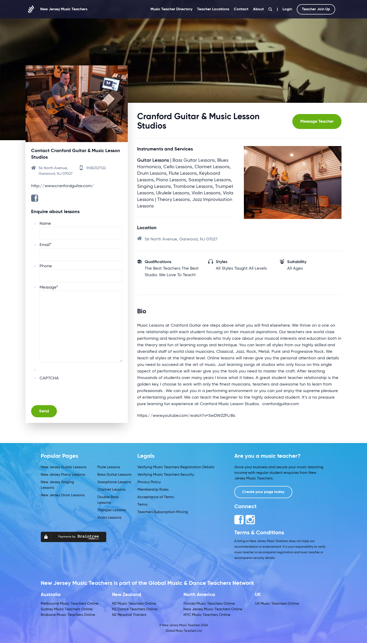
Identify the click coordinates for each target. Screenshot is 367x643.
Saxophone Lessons (114, 482)
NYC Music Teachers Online (207, 615)
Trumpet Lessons (111, 510)
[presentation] (75, 391)
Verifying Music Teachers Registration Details (175, 467)
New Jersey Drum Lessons (62, 495)
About (258, 9)
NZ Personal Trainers (129, 615)
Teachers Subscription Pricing (162, 512)
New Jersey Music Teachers (56, 9)
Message (49, 287)
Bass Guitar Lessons (114, 475)
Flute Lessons (108, 467)
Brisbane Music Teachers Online (68, 615)
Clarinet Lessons (111, 490)
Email (45, 245)
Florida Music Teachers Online (209, 604)
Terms (142, 505)
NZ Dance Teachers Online (134, 609)
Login (287, 9)
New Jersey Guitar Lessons (63, 467)
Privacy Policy (149, 482)
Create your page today (263, 492)
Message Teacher (317, 121)
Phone (46, 266)
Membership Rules (153, 490)
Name (45, 223)
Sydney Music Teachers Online (66, 609)
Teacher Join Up (316, 9)
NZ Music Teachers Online (134, 604)
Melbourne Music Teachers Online (69, 604)
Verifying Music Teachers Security (165, 475)
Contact (241, 9)
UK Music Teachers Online (277, 604)
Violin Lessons (109, 518)
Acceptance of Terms (155, 497)
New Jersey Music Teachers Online (213, 609)
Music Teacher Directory (171, 9)
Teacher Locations (213, 9)
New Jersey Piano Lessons (63, 475)
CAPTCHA (49, 378)
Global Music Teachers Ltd (183, 630)
